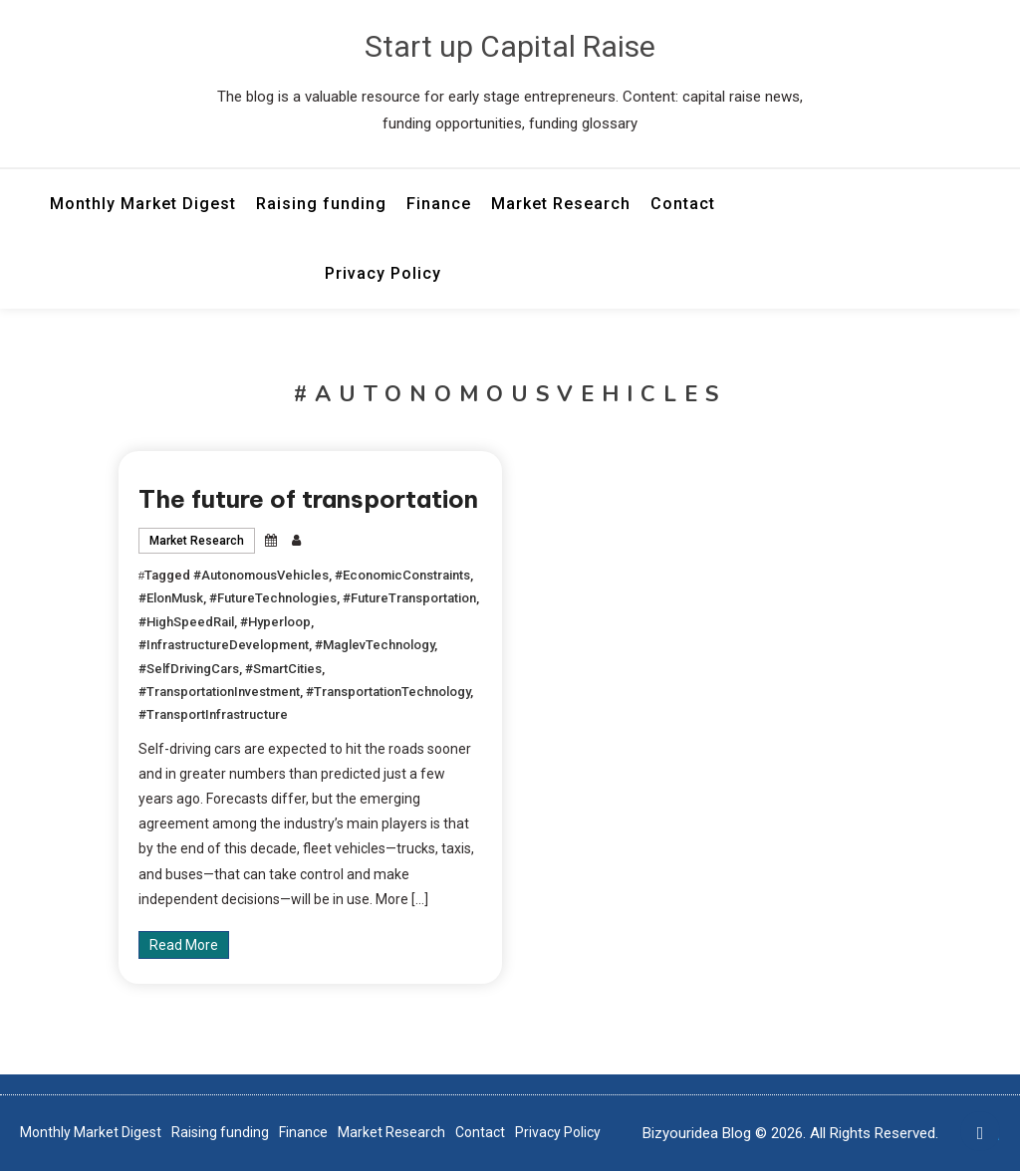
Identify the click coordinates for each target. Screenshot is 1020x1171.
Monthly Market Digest (143, 203)
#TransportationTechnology (388, 691)
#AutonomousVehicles (261, 575)
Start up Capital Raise (510, 46)
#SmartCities (283, 668)
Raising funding (321, 203)
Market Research (561, 203)
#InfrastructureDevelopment (223, 644)
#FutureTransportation (409, 597)
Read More (183, 945)
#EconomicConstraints (402, 575)
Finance (438, 203)
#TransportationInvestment (219, 691)
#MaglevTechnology (374, 644)
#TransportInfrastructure (213, 714)
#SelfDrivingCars (188, 668)
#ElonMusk (170, 597)
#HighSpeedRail (186, 621)
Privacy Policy (383, 273)
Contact (682, 203)
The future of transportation (308, 499)
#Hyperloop (275, 621)
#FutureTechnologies (273, 597)
